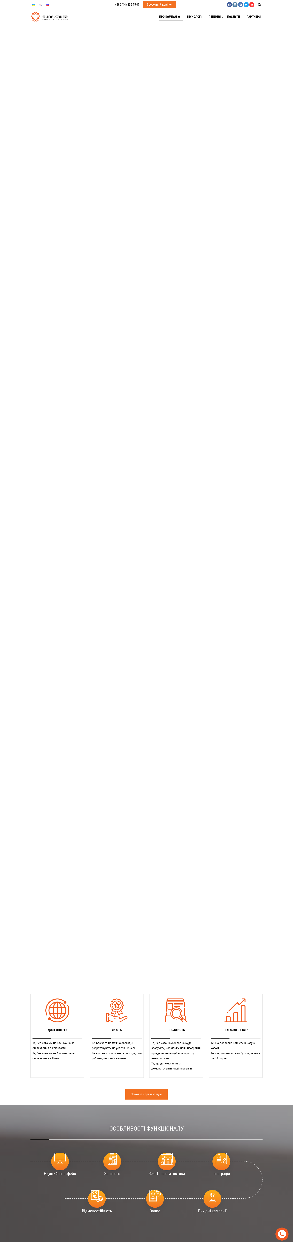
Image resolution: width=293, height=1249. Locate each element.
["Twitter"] (246, 4)
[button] (182, 17)
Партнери (253, 16)
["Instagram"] (235, 4)
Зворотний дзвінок (159, 4)
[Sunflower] (49, 17)
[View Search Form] (259, 4)
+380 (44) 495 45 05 (127, 4)
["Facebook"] (229, 4)
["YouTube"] (251, 4)
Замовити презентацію (146, 1094)
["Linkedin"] (240, 4)
